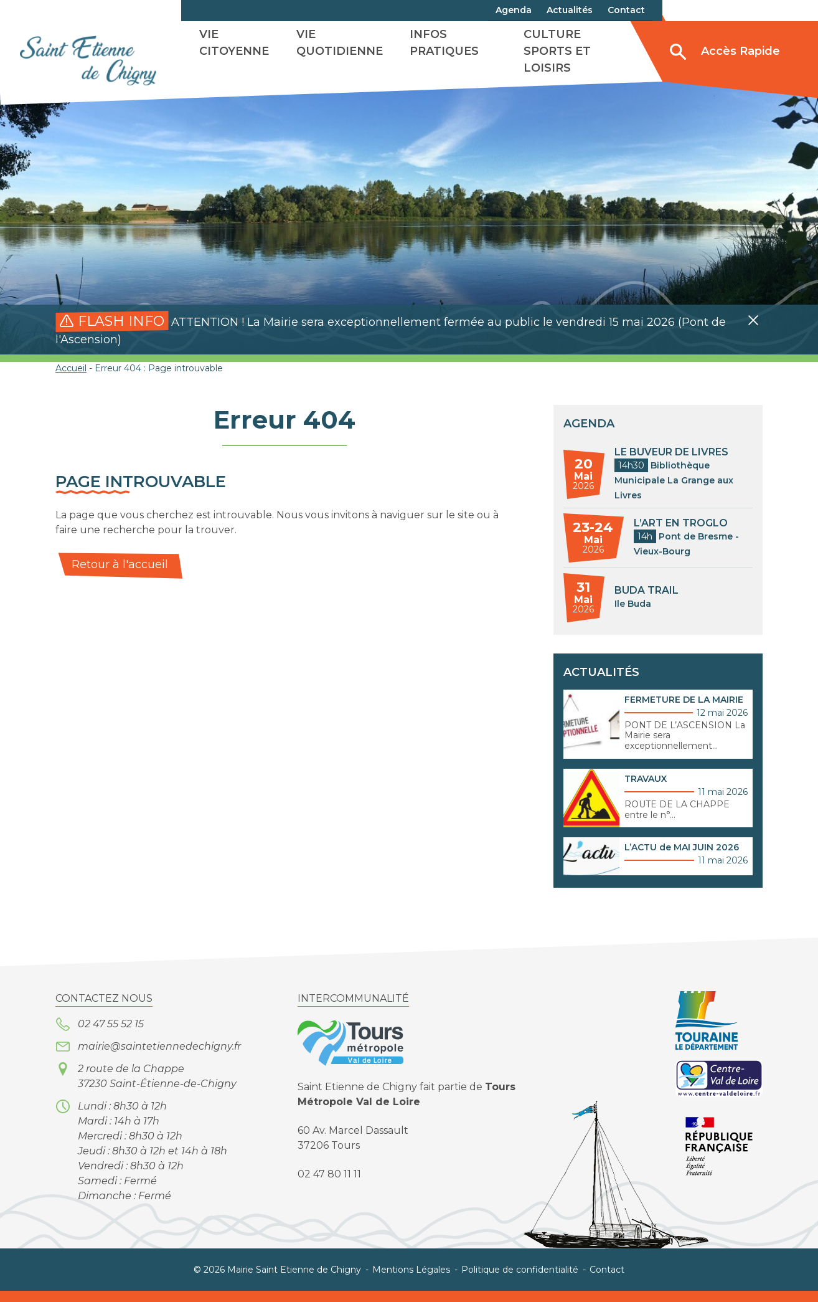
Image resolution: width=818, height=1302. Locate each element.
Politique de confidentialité (519, 1269)
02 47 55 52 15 (111, 1024)
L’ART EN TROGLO (681, 523)
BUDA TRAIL (646, 590)
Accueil (71, 368)
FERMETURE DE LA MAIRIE (683, 699)
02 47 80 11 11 (329, 1174)
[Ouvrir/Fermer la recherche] (677, 51)
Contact (607, 1269)
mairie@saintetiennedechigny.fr (159, 1046)
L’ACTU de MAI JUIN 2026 (681, 847)
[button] (753, 320)
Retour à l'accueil (120, 564)
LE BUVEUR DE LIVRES (671, 452)
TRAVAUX (645, 778)
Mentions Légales (411, 1269)
